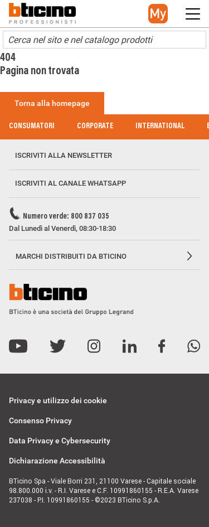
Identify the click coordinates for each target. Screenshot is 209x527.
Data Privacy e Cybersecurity (59, 440)
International (159, 126)
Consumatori (32, 126)
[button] (158, 13)
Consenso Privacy (40, 420)
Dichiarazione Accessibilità (57, 460)
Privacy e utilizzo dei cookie (58, 400)
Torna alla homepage (52, 103)
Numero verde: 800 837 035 (66, 217)
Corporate (95, 126)
